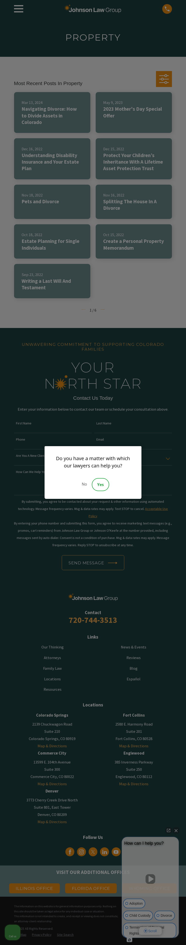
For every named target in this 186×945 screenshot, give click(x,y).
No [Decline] (84, 484)
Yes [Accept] (100, 484)
